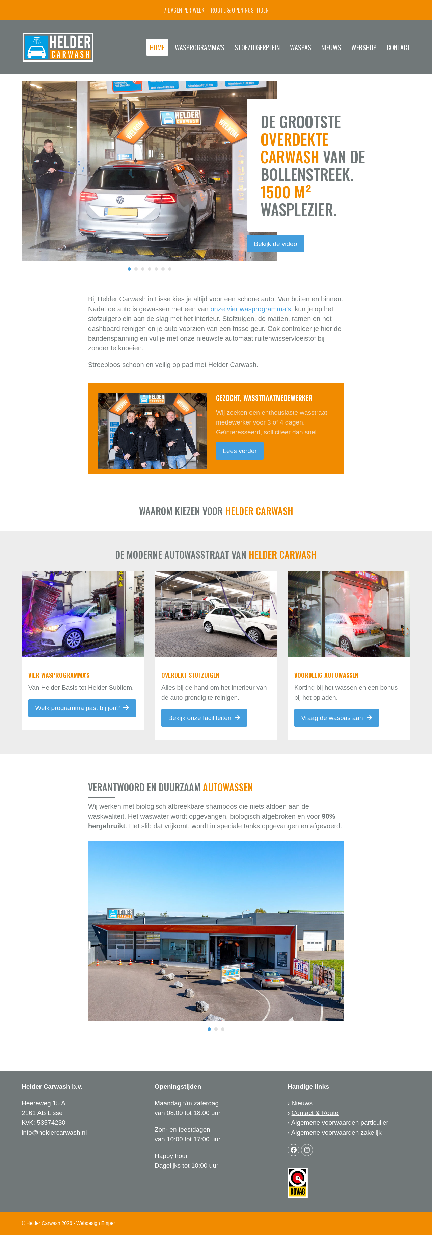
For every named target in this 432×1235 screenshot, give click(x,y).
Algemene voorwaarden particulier (339, 1122)
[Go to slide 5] (156, 269)
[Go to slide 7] (169, 269)
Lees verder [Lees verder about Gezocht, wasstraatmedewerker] (239, 450)
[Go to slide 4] (149, 269)
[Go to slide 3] (142, 269)
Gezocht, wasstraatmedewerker (264, 398)
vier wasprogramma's (58, 675)
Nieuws (302, 1103)
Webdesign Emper (95, 1223)
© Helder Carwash (41, 1223)
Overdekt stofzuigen (190, 675)
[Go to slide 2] (136, 269)
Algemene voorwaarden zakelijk (336, 1132)
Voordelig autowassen (326, 675)
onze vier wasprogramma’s (250, 309)
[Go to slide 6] (163, 269)
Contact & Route (315, 1112)
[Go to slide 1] (129, 269)
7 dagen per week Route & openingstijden (216, 10)
